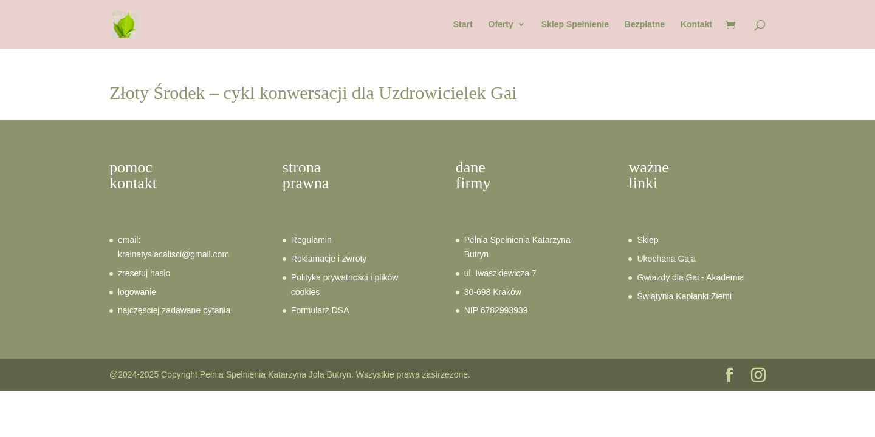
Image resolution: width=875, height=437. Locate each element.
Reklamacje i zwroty (328, 258)
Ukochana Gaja (666, 258)
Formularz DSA (320, 310)
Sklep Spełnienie (575, 24)
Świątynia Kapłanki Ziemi (684, 296)
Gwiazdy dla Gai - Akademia (690, 277)
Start (463, 24)
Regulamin (311, 240)
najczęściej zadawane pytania (174, 310)
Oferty (501, 24)
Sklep (647, 240)
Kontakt (696, 24)
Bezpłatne (645, 24)
